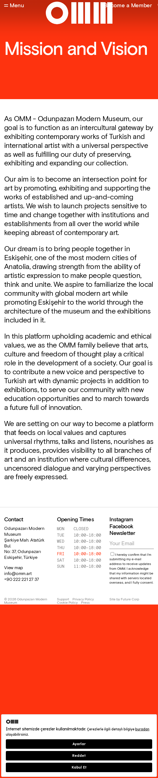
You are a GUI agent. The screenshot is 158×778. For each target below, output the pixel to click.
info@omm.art (18, 574)
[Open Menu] (14, 5)
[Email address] (129, 544)
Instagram (121, 519)
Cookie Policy (67, 603)
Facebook (121, 526)
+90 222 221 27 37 (21, 580)
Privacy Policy (83, 599)
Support (63, 599)
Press (85, 603)
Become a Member (128, 5)
